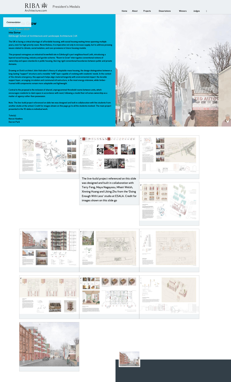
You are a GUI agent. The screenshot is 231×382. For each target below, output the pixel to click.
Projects (147, 10)
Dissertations (165, 10)
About (134, 10)
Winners (183, 10)
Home (124, 10)
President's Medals (66, 6)
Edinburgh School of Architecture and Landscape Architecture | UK (43, 36)
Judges (196, 10)
